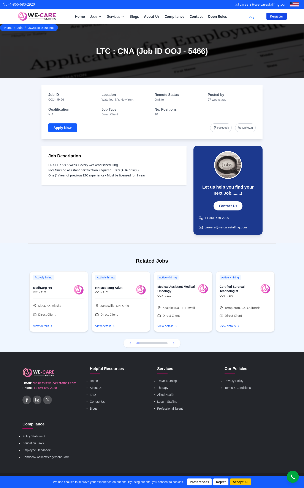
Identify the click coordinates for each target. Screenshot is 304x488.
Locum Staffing (167, 401)
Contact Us (228, 206)
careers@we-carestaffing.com (264, 4)
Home (80, 16)
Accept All (241, 482)
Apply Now (63, 127)
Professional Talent (170, 408)
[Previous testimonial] (130, 343)
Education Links (33, 443)
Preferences (199, 482)
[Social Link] (26, 400)
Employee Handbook (36, 450)
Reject (221, 482)
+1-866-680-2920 (21, 4)
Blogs (134, 16)
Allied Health (165, 394)
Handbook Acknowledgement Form (46, 457)
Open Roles (217, 16)
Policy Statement (33, 436)
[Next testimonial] (173, 343)
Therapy (162, 387)
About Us (151, 16)
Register (276, 16)
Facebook (221, 127)
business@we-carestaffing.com (54, 383)
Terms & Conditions (238, 387)
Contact (196, 16)
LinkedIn (245, 127)
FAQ (93, 394)
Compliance (174, 16)
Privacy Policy (234, 381)
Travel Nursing (167, 381)
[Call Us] (293, 477)
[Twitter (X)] (47, 400)
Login (253, 16)
